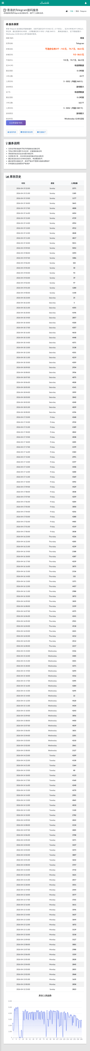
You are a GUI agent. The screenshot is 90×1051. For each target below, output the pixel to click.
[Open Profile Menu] (85, 3)
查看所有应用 (27, 132)
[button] (5, 10)
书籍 (71, 11)
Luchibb (44, 3)
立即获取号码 (16, 123)
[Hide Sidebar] (3, 3)
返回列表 (12, 132)
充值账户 (41, 132)
